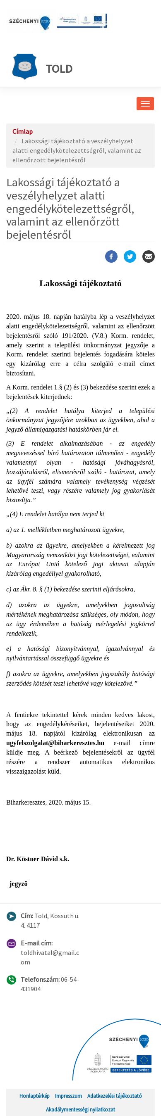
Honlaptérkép (34, 1095)
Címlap (22, 131)
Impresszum (68, 1095)
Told (42, 67)
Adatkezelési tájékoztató (114, 1095)
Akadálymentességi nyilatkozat (80, 1109)
